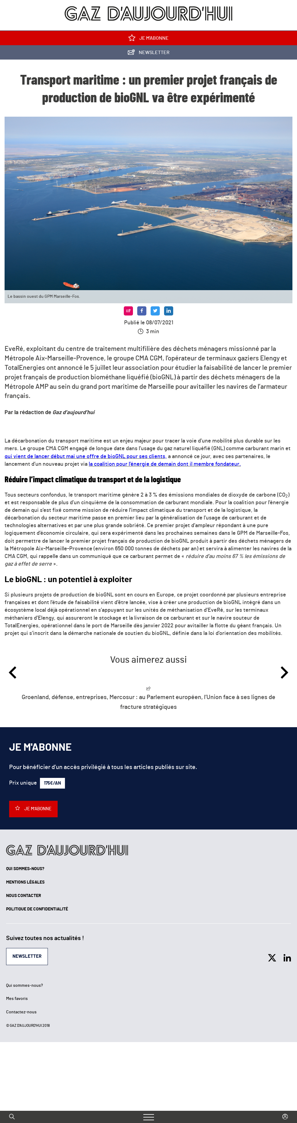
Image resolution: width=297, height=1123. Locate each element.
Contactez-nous (21, 1012)
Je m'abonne (148, 39)
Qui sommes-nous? (25, 869)
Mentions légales (25, 882)
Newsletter (149, 53)
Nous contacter (23, 896)
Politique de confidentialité (37, 909)
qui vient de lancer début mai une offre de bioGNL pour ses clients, (86, 456)
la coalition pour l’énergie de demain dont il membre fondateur (165, 464)
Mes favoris (17, 999)
